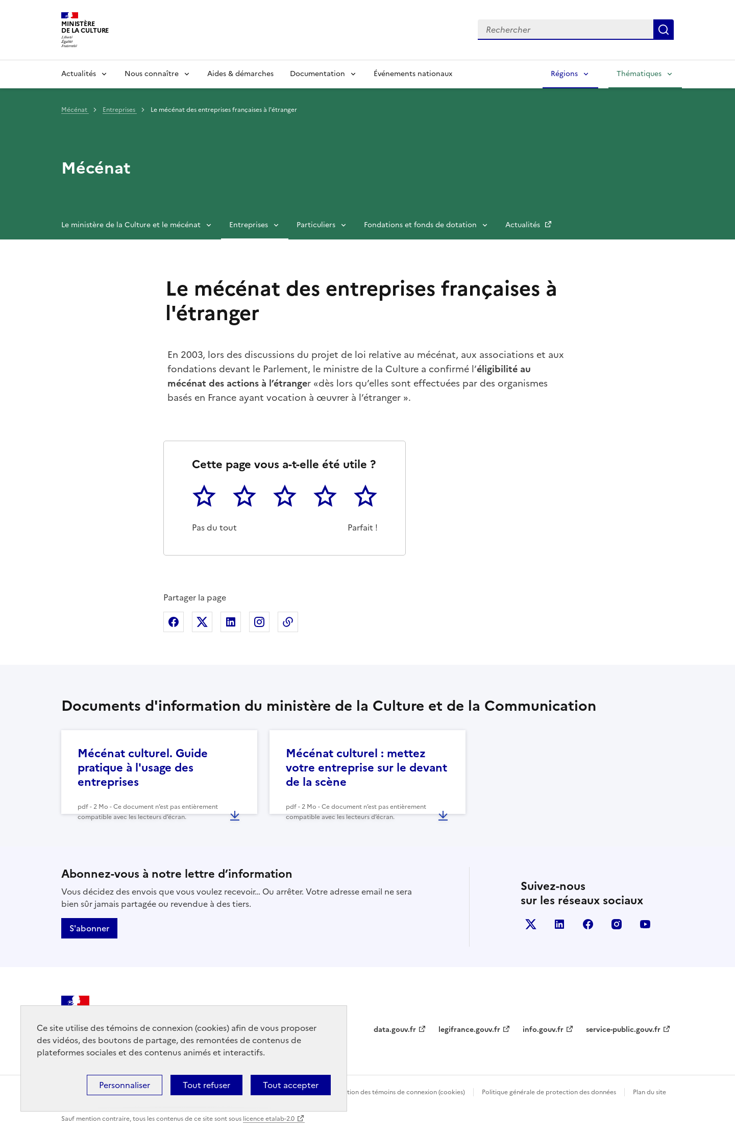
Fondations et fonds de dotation (420, 225)
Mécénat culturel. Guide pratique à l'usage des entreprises (143, 767)
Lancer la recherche (663, 29)
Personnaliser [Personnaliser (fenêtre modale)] (124, 1085)
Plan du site (649, 1092)
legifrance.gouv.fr (469, 1029)
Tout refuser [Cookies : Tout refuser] (206, 1085)
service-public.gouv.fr (623, 1029)
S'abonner (89, 928)
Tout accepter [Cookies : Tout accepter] (290, 1085)
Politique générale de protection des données (549, 1092)
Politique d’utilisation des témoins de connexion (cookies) (381, 1092)
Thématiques (639, 73)
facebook (588, 924)
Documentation (317, 73)
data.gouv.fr (395, 1029)
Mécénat (75, 109)
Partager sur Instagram (259, 622)
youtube (645, 924)
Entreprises (120, 109)
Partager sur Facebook (173, 622)
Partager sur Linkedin (230, 622)
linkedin (559, 924)
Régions (564, 73)
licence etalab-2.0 (269, 1118)
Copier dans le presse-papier (288, 622)
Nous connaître (152, 73)
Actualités (78, 73)
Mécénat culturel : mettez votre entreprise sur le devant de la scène (366, 767)
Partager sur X (202, 622)
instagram (616, 924)
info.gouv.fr (543, 1029)
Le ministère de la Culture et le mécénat (131, 225)
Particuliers (316, 225)
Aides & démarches (240, 73)
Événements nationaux (413, 73)
